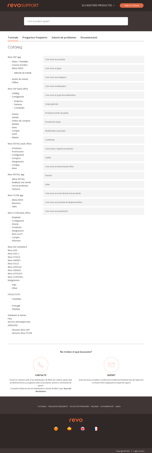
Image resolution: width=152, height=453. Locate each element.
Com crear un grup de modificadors (60, 95)
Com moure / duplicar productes (59, 148)
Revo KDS (12, 250)
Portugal (16, 305)
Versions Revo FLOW (22, 333)
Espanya (16, 309)
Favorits (48, 175)
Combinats (49, 140)
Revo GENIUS (14, 270)
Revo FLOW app (15, 195)
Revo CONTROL (15, 277)
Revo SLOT (17, 234)
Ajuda (118, 406)
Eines (14, 127)
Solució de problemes (64, 37)
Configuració (18, 96)
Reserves (16, 203)
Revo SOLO (13, 263)
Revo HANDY (14, 260)
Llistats (15, 117)
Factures (16, 189)
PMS (14, 284)
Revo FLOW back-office (19, 212)
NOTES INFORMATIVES (19, 321)
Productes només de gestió (56, 113)
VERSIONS (13, 325)
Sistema (18, 104)
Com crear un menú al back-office (59, 166)
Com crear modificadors (55, 86)
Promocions (18, 151)
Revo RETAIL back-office (19, 143)
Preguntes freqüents (35, 37)
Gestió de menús (20, 79)
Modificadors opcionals (55, 131)
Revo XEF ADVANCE (17, 246)
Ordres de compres (21, 120)
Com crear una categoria (55, 77)
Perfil (14, 134)
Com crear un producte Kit (56, 211)
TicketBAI (16, 299)
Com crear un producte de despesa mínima (63, 202)
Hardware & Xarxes (17, 315)
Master (15, 137)
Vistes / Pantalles (20, 61)
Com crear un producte (55, 59)
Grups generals (51, 104)
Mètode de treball (22, 72)
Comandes (19, 107)
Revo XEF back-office (18, 88)
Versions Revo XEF (21, 329)
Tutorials (13, 37)
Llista (47, 184)
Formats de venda (53, 122)
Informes (16, 240)
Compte (16, 130)
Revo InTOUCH (15, 273)
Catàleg (15, 93)
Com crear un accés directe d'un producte (63, 193)
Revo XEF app (14, 57)
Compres (16, 158)
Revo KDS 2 (13, 253)
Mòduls (15, 124)
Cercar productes (20, 185)
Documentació (89, 37)
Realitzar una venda (21, 182)
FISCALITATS (14, 294)
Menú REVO (17, 68)
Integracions (18, 161)
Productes (17, 148)
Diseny (15, 114)
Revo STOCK (14, 257)
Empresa (18, 101)
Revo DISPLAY (15, 267)
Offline (15, 82)
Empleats (16, 217)
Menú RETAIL (18, 179)
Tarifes (48, 157)
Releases (95, 406)
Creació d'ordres (20, 65)
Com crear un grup (53, 68)
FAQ (10, 318)
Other (14, 288)
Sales (14, 206)
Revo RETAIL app (16, 174)
